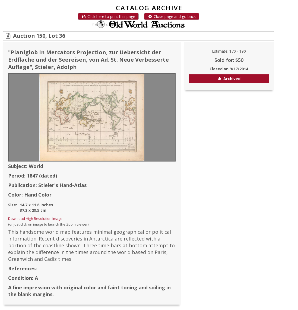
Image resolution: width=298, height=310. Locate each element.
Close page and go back (172, 16)
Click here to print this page (108, 16)
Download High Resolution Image (35, 218)
